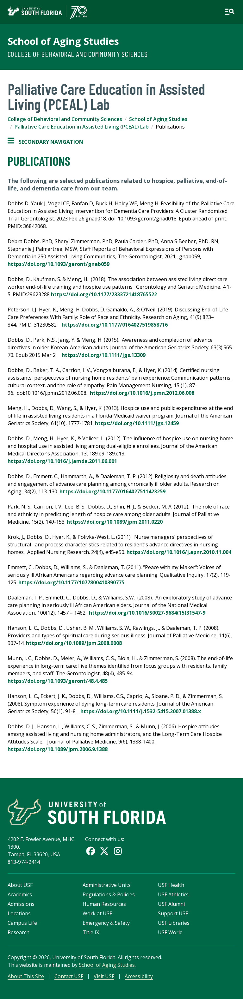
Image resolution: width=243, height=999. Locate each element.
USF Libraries (174, 922)
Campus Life (22, 922)
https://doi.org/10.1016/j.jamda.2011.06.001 (62, 461)
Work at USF (97, 913)
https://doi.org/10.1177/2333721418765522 (106, 294)
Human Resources (104, 903)
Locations (19, 913)
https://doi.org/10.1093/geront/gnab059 (58, 264)
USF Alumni (171, 903)
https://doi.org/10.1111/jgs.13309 (104, 355)
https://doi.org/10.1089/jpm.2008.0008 (74, 643)
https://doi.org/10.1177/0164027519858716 (116, 324)
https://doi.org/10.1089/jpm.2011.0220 (115, 521)
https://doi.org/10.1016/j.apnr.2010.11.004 (179, 552)
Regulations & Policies (109, 894)
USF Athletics (173, 894)
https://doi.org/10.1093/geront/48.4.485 (58, 680)
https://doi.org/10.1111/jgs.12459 (137, 423)
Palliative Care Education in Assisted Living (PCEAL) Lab (82, 126)
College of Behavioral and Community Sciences (78, 53)
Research (18, 932)
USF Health (171, 885)
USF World (170, 932)
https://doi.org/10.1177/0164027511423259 (113, 491)
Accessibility (139, 976)
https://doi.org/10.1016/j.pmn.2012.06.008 (142, 392)
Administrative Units (107, 885)
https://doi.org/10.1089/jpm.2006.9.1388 (58, 749)
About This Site (26, 976)
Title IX (91, 932)
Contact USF (68, 976)
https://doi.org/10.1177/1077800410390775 (71, 582)
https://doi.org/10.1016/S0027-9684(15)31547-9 (147, 612)
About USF (20, 885)
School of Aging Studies (63, 41)
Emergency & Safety (106, 922)
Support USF (173, 913)
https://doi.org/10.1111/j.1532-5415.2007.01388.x (140, 711)
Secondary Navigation (45, 142)
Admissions (21, 903)
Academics (20, 894)
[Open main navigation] (229, 12)
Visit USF (104, 976)
